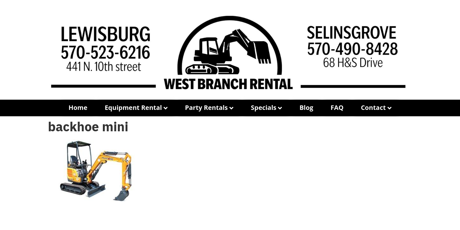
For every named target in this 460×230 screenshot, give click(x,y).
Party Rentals (206, 107)
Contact (373, 107)
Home (77, 107)
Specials (263, 107)
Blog (306, 107)
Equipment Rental (133, 107)
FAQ (337, 107)
